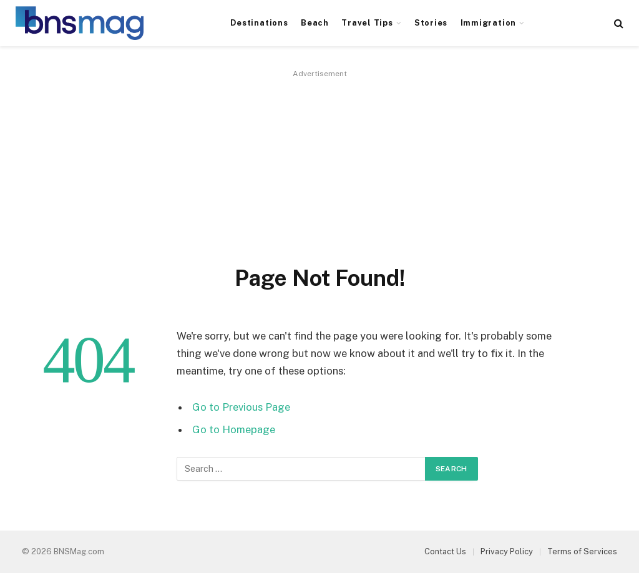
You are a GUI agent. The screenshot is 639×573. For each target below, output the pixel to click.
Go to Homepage (233, 429)
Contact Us (445, 551)
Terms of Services (582, 551)
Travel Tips (367, 22)
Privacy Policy (506, 551)
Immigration (488, 22)
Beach (315, 22)
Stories (430, 22)
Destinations (259, 22)
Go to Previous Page (241, 407)
